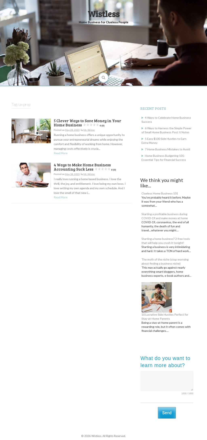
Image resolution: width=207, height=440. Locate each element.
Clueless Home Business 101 (160, 193)
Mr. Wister (89, 129)
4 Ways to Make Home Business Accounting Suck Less (85, 167)
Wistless (103, 13)
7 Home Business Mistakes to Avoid (167, 149)
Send (167, 412)
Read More (61, 153)
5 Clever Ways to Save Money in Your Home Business (87, 122)
